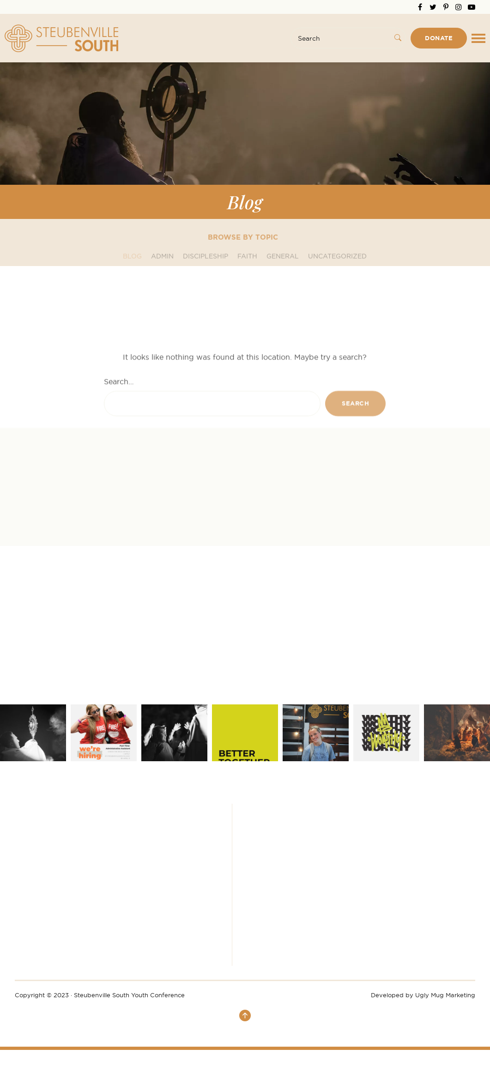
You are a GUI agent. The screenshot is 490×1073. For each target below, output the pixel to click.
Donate (439, 38)
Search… (119, 450)
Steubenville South (61, 38)
